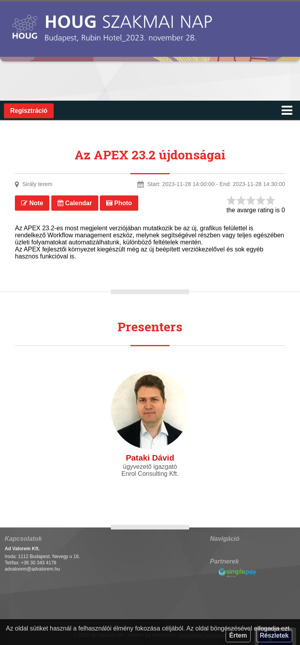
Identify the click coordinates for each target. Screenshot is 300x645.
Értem (238, 635)
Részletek (274, 635)
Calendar (75, 203)
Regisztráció (28, 110)
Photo (119, 203)
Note (32, 203)
